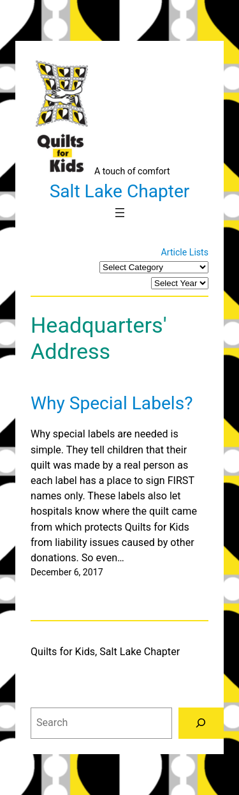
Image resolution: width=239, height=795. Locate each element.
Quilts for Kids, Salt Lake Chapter (105, 652)
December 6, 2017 (67, 572)
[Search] (201, 723)
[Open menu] (119, 212)
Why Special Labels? (111, 403)
